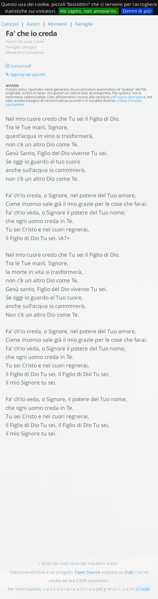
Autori (33, 24)
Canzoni (10, 24)
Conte (39, 41)
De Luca (25, 41)
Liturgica (29, 47)
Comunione (33, 52)
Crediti (143, 589)
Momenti (57, 24)
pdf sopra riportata (126, 96)
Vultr (129, 572)
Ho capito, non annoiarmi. (88, 11)
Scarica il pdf (18, 65)
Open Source (87, 572)
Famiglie (84, 24)
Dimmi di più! (137, 11)
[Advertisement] (79, 494)
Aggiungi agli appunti (25, 74)
